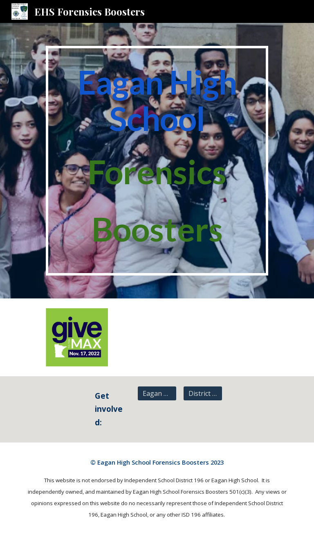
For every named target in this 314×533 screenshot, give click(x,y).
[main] (157, 161)
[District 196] (203, 393)
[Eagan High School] (157, 393)
